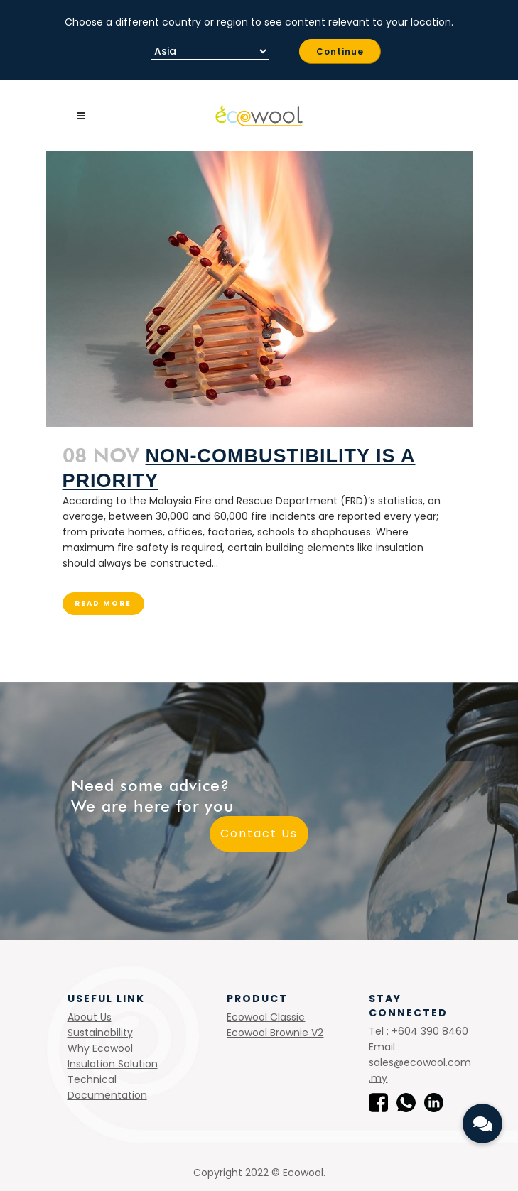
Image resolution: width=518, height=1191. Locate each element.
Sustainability (100, 1033)
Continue (340, 51)
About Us (90, 1017)
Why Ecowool (100, 1048)
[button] (482, 1123)
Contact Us (259, 833)
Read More (103, 603)
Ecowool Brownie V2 (275, 1033)
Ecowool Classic (266, 1017)
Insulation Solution (113, 1064)
